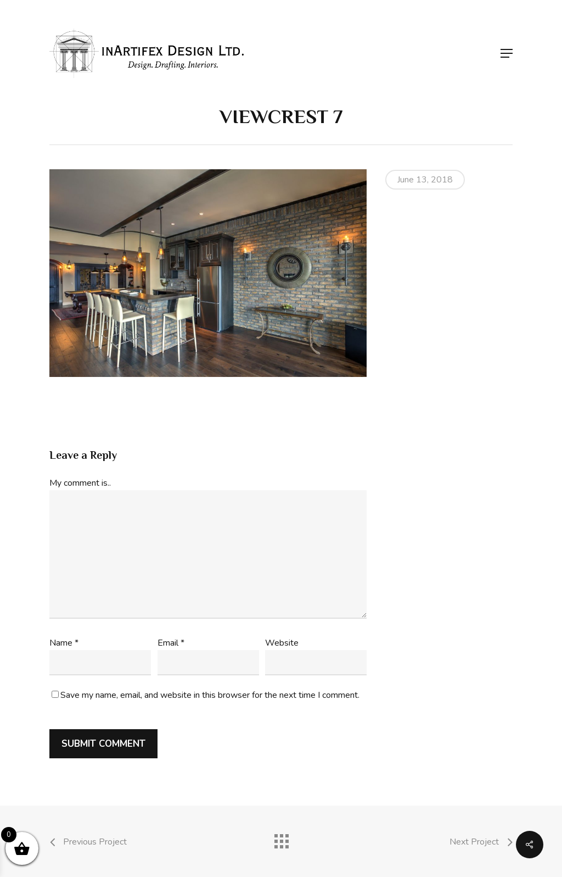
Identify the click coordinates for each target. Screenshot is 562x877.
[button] (507, 53)
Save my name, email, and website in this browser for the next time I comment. (209, 695)
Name (63, 643)
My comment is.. (80, 483)
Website (282, 643)
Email (171, 643)
